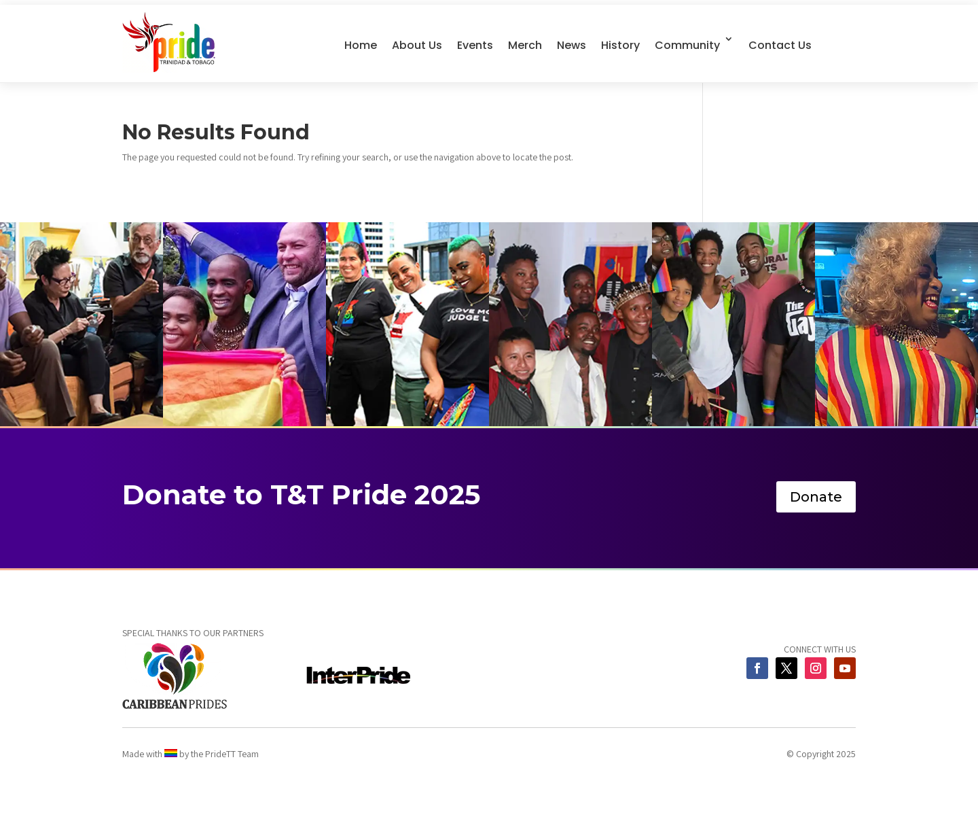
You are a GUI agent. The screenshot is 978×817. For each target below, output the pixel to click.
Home (360, 45)
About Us (417, 45)
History (620, 45)
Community (687, 45)
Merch (525, 45)
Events (475, 45)
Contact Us (780, 45)
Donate (816, 497)
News (571, 45)
